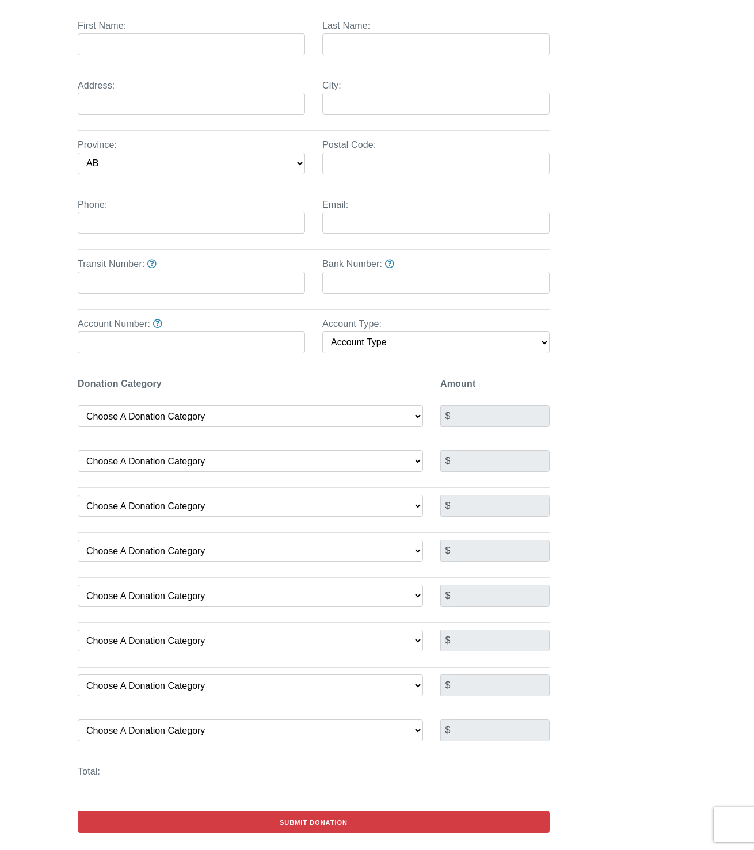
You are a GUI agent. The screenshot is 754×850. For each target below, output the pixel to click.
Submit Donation (314, 822)
